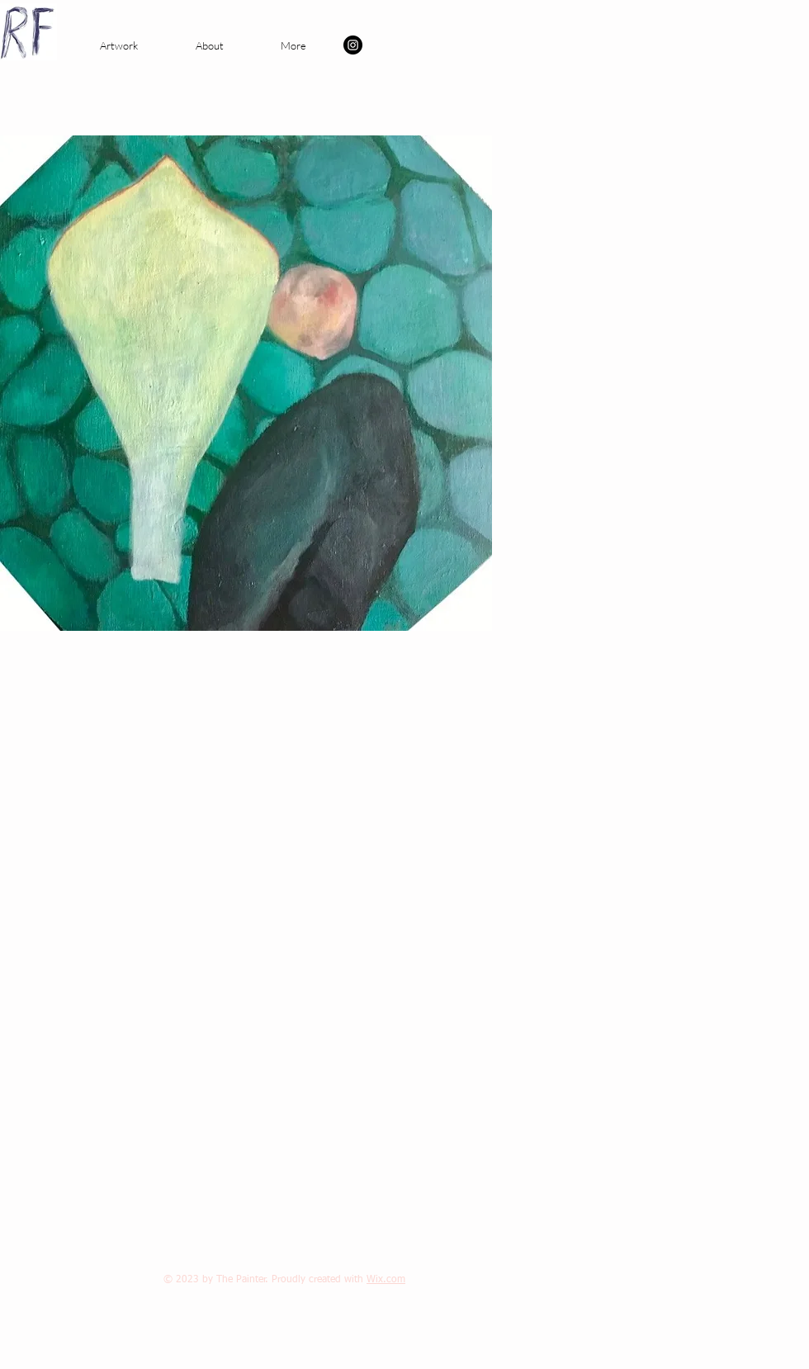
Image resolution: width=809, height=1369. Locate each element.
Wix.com (386, 1280)
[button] (119, 45)
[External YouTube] (230, 904)
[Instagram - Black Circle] (352, 45)
